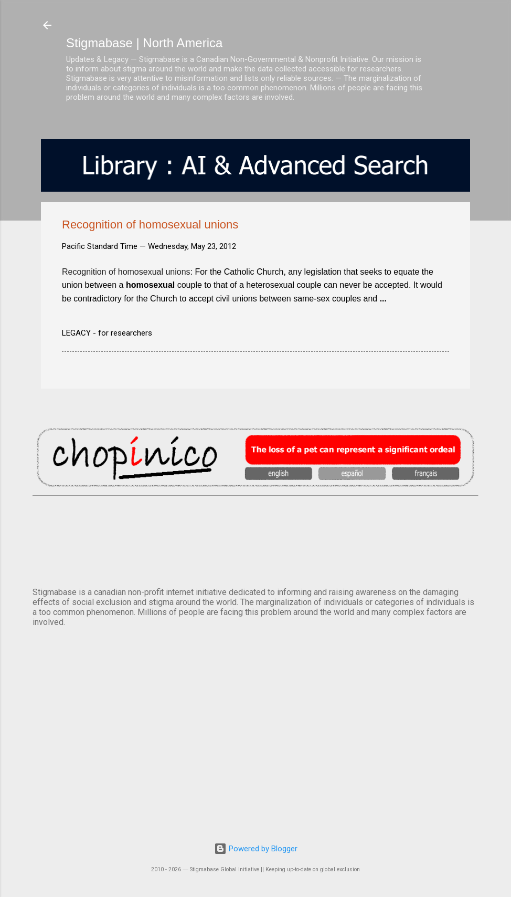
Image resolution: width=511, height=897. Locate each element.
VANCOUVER (255, 539)
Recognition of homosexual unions (126, 271)
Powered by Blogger (255, 848)
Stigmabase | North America (144, 43)
